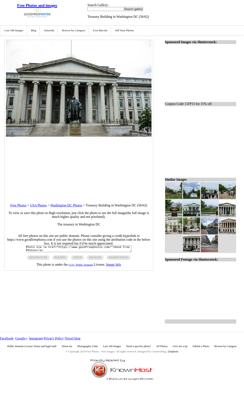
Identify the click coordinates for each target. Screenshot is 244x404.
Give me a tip (180, 346)
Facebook (6, 338)
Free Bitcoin (100, 30)
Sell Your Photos (124, 30)
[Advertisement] (78, 166)
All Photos (162, 346)
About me (67, 346)
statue (77, 258)
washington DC (118, 258)
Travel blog (72, 338)
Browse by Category (74, 30)
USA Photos (38, 205)
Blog (33, 30)
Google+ (21, 338)
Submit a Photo (200, 346)
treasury (95, 258)
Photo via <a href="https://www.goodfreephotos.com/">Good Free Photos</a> (79, 249)
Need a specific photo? (138, 346)
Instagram (36, 338)
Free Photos (18, 205)
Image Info (113, 266)
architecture (38, 258)
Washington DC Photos (66, 205)
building (60, 258)
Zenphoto (173, 351)
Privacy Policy (54, 338)
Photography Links (87, 346)
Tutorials (49, 30)
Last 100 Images (13, 30)
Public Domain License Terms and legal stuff (31, 346)
